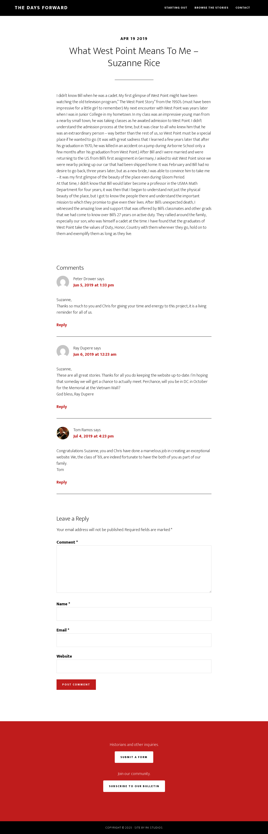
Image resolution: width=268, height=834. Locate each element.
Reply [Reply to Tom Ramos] (62, 482)
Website (64, 656)
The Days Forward (41, 8)
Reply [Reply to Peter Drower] (62, 324)
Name (63, 604)
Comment (67, 542)
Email (63, 630)
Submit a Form (134, 757)
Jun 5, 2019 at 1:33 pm (93, 285)
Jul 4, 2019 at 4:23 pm (93, 436)
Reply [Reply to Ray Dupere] (62, 406)
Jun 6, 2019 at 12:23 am (94, 354)
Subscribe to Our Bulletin (134, 786)
